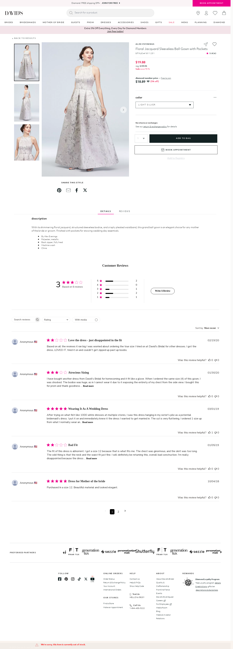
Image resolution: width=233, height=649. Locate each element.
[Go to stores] (198, 13)
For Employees (164, 604)
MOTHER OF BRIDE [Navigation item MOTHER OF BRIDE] (53, 22)
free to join (166, 78)
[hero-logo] (14, 12)
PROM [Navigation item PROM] (90, 22)
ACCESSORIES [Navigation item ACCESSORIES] (126, 22)
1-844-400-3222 (137, 608)
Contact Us (135, 579)
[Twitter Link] (85, 579)
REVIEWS (124, 211)
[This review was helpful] (209, 360)
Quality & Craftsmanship (162, 584)
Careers (160, 601)
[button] (141, 141)
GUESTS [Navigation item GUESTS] (75, 22)
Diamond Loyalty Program (207, 579)
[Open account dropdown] (206, 12)
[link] (59, 190)
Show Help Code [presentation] (137, 586)
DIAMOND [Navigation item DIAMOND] (219, 22)
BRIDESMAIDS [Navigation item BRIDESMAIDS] (28, 22)
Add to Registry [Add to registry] (176, 160)
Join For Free (110, 3)
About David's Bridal (165, 579)
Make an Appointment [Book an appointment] (113, 608)
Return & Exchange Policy (114, 583)
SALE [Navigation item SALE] (172, 22)
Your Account (109, 586)
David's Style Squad (164, 597)
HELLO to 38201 (137, 597)
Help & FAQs (135, 583)
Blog (158, 611)
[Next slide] (222, 552)
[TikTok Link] (79, 579)
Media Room (161, 608)
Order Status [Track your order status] (109, 579)
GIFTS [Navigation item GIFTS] (158, 22)
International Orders (112, 590)
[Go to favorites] (215, 13)
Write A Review (162, 291)
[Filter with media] (86, 320)
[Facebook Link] (59, 579)
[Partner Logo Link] (76, 552)
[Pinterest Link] (66, 579)
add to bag (183, 141)
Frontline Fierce (163, 590)
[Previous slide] (62, 552)
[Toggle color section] (215, 99)
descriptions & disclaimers (207, 590)
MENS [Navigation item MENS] (184, 22)
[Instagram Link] (72, 579)
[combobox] (56, 320)
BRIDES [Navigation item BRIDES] (9, 22)
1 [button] (112, 512)
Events (159, 593)
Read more (88, 386)
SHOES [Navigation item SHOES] (144, 22)
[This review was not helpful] (215, 360)
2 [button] (118, 512)
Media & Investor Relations (163, 617)
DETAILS (105, 211)
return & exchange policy (155, 129)
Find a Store (108, 604)
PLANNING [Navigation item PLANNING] (201, 22)
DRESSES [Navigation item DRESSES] (106, 22)
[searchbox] (23, 319)
